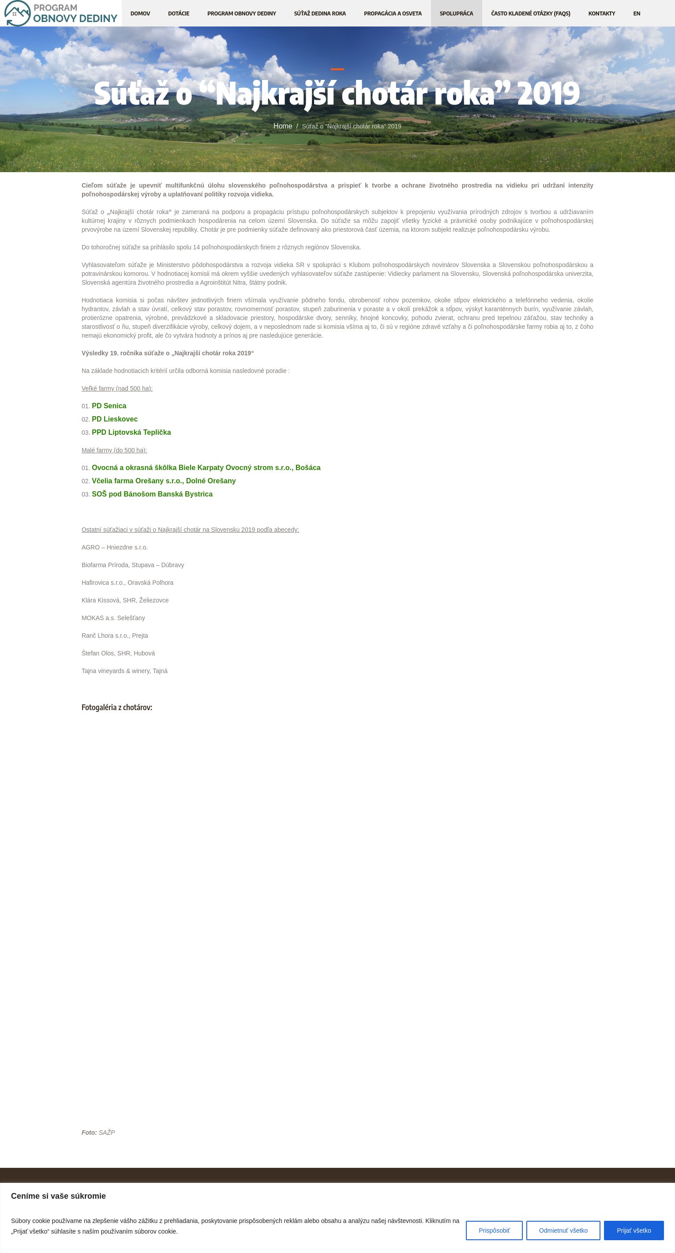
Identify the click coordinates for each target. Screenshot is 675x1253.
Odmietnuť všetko (563, 1230)
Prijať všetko (634, 1230)
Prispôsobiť (494, 1230)
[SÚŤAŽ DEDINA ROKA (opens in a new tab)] (320, 13)
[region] (337, 1218)
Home (283, 126)
